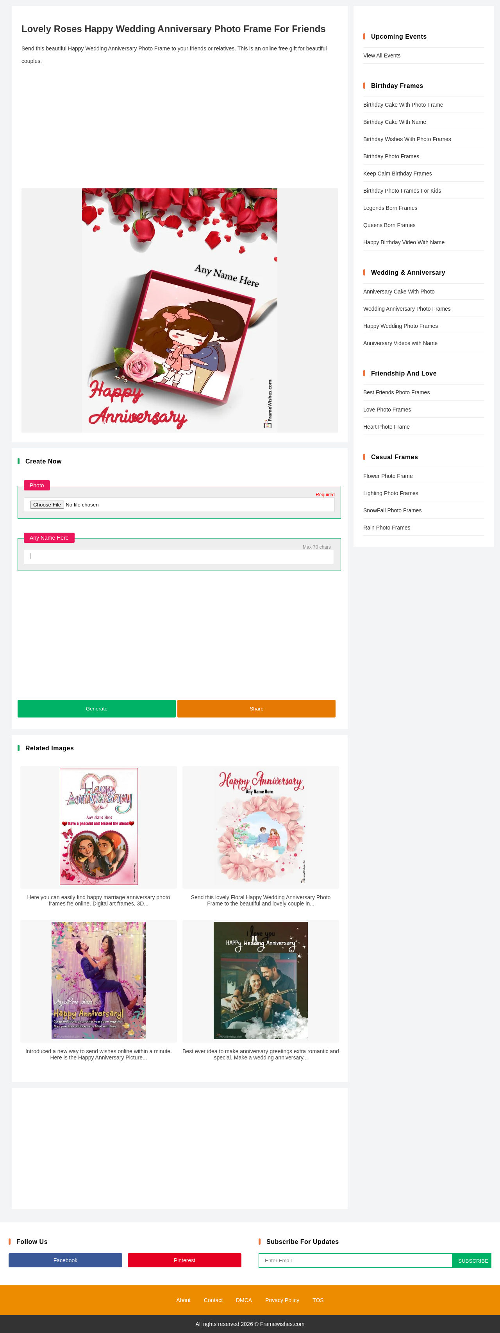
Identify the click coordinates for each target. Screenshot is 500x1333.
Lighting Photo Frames (390, 493)
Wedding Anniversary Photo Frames (407, 309)
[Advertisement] (179, 128)
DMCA (244, 1300)
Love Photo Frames (387, 409)
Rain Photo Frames (387, 527)
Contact (213, 1300)
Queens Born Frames (389, 225)
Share (257, 709)
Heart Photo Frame (386, 427)
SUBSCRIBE (473, 1261)
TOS (318, 1300)
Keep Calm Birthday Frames (397, 173)
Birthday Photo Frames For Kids (402, 191)
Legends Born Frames (390, 208)
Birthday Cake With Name (394, 122)
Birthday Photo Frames (391, 156)
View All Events (381, 55)
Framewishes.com (282, 1324)
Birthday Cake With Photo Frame (403, 105)
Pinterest (184, 1260)
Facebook (65, 1260)
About (183, 1300)
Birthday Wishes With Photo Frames (407, 139)
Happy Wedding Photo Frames (400, 326)
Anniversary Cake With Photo (399, 291)
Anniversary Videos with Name (400, 343)
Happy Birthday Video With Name (404, 242)
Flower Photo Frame (388, 476)
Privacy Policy (282, 1300)
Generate (97, 709)
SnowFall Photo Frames (392, 510)
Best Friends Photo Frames (396, 392)
